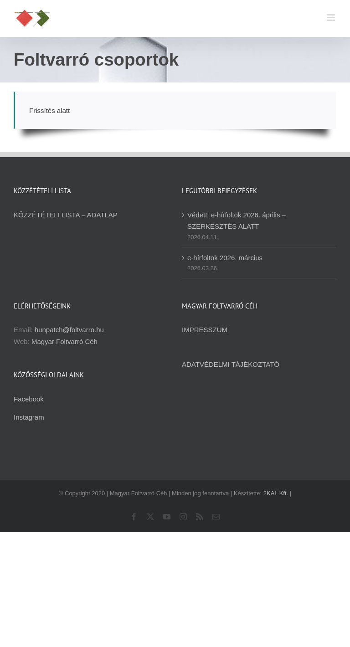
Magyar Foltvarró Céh (64, 341)
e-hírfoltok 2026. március (224, 258)
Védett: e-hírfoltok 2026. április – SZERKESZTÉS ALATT (236, 220)
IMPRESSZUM (204, 330)
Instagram (29, 417)
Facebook (29, 399)
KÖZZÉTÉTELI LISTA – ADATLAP (66, 215)
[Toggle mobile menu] (331, 17)
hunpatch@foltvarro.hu (69, 330)
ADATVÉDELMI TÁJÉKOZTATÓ (230, 364)
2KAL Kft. (275, 493)
